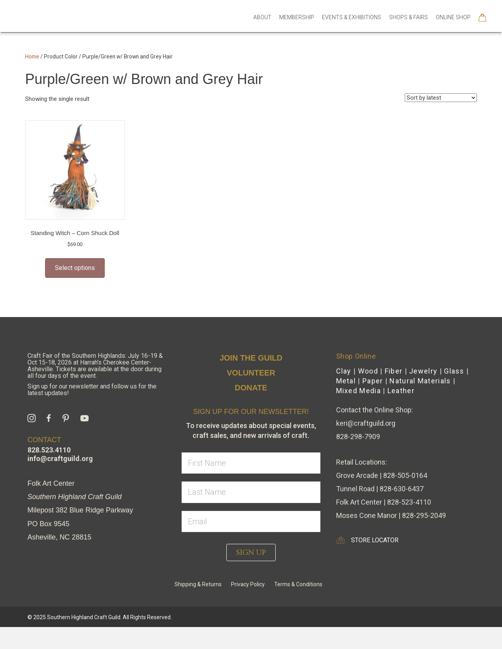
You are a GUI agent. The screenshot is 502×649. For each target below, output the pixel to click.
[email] (251, 521)
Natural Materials (420, 381)
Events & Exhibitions (351, 28)
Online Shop (453, 28)
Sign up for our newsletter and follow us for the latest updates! (91, 390)
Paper (372, 381)
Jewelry (423, 371)
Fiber (394, 371)
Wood (368, 371)
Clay (343, 371)
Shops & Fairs (408, 28)
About (262, 28)
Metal (346, 381)
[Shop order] (441, 97)
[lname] (251, 492)
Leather (401, 390)
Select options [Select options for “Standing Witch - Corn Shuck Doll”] (75, 268)
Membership (296, 28)
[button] (251, 552)
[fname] (251, 463)
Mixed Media (358, 390)
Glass (454, 371)
